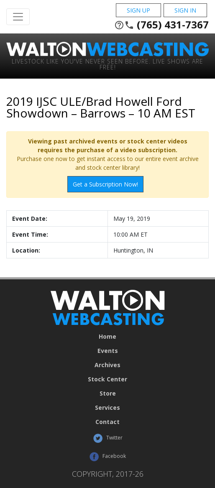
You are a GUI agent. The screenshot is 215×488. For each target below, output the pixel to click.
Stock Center (107, 379)
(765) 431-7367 (161, 24)
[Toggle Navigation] (18, 16)
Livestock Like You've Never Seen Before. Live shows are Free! (107, 63)
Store (108, 393)
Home (107, 337)
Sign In (185, 10)
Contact (107, 422)
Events (107, 351)
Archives (107, 365)
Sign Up (138, 10)
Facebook (107, 457)
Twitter (108, 438)
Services (107, 408)
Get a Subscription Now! (105, 184)
